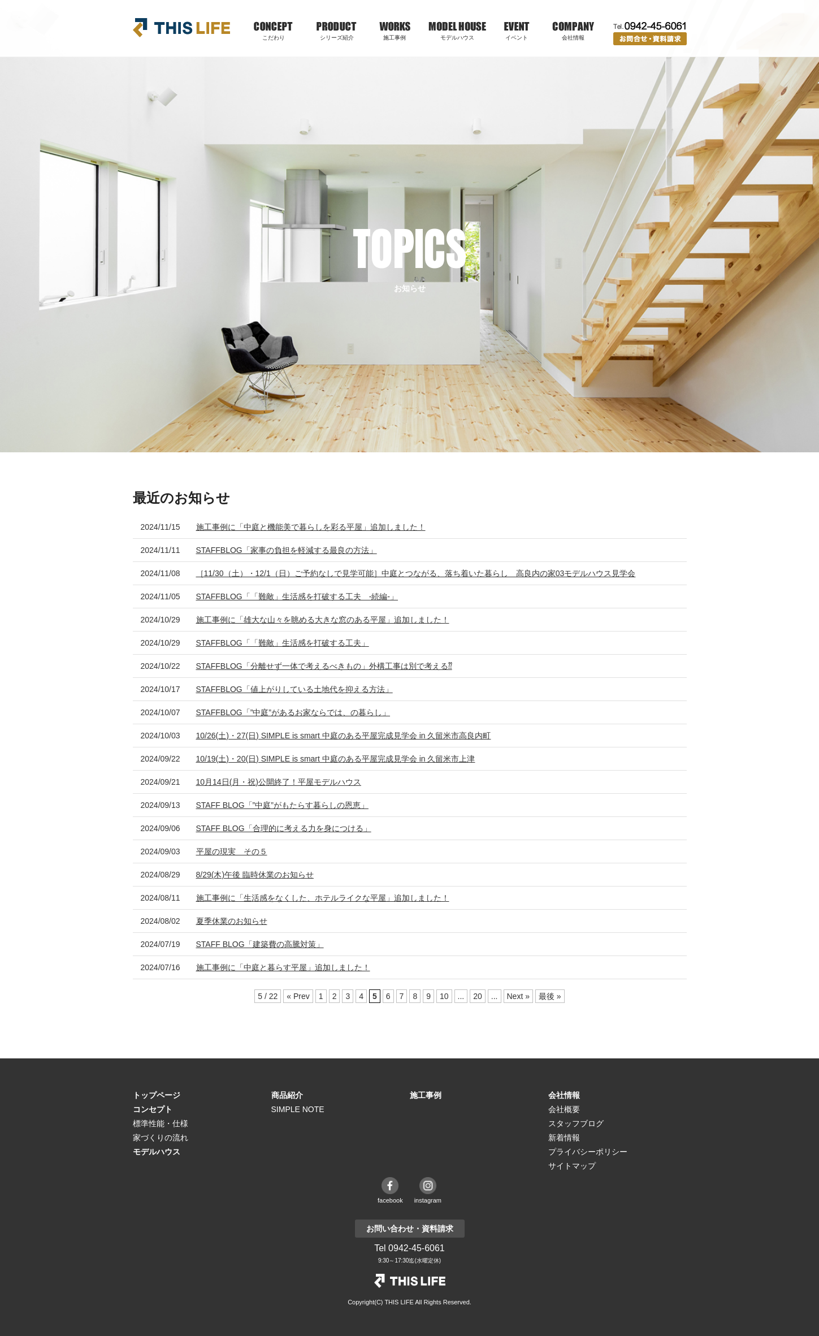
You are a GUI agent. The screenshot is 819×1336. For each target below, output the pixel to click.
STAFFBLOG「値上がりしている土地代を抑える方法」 (294, 689)
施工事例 (394, 37)
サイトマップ (572, 1165)
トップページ (156, 1095)
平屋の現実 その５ (231, 851)
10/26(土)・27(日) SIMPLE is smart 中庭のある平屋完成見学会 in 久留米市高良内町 (343, 735)
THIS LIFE (181, 27)
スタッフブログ (576, 1123)
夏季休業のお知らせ (231, 921)
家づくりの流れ (160, 1137)
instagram (427, 1200)
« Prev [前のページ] (298, 996)
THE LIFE (409, 1281)
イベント (516, 37)
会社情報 (564, 1095)
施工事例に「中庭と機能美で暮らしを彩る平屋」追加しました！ (311, 526)
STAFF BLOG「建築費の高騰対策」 (260, 944)
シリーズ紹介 (337, 37)
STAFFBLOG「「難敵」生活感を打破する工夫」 (282, 642)
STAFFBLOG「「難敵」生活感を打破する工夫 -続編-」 (297, 596)
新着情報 (564, 1137)
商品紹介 (287, 1095)
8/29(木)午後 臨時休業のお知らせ (255, 874)
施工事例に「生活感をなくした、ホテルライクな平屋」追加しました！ (322, 897)
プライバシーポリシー (587, 1151)
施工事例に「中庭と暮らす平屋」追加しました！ (283, 967)
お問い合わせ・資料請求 (650, 38)
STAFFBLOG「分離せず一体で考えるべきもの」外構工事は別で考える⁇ (324, 666)
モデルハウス (457, 37)
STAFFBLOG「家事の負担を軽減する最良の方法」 (286, 550)
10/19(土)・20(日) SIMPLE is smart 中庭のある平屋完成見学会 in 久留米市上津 (335, 758)
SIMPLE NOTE (297, 1109)
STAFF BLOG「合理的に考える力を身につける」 (283, 828)
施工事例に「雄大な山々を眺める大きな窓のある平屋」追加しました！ (322, 619)
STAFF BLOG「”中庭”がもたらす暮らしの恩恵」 (282, 805)
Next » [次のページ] (518, 996)
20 (477, 996)
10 (444, 996)
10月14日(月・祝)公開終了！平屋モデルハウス (278, 781)
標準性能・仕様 (160, 1123)
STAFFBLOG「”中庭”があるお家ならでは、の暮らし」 (293, 712)
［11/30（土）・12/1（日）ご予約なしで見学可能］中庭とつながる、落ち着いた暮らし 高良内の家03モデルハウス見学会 (416, 573)
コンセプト (152, 1109)
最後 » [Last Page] (550, 996)
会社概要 (564, 1109)
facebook (390, 1200)
